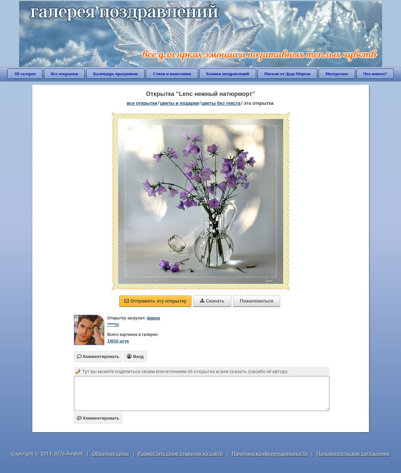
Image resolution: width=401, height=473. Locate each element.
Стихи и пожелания (172, 73)
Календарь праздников (115, 73)
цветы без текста (221, 103)
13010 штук (118, 341)
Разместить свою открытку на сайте (180, 453)
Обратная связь (110, 453)
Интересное (336, 73)
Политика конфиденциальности (270, 453)
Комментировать (98, 418)
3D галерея (25, 73)
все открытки (142, 103)
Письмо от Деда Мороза (287, 73)
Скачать (212, 301)
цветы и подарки (179, 103)
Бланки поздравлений (227, 73)
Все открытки (64, 73)
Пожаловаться (256, 301)
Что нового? (375, 73)
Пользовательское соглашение (353, 453)
